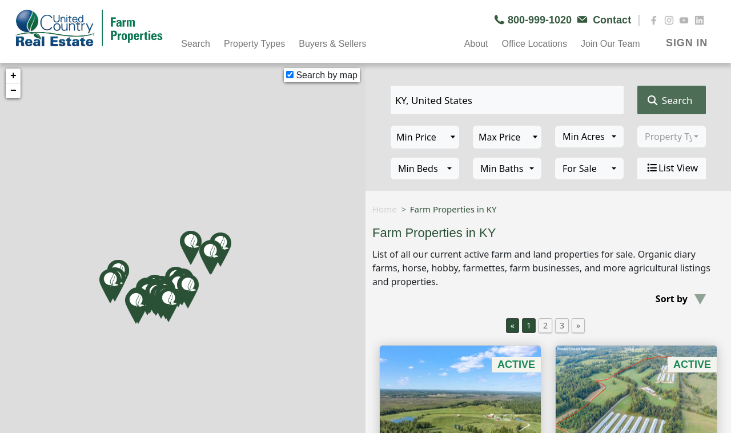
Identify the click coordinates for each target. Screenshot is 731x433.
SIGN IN (687, 43)
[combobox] (589, 136)
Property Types (254, 44)
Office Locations (534, 44)
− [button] (13, 91)
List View (671, 168)
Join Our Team (610, 44)
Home (384, 209)
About (476, 44)
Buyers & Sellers (332, 44)
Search (195, 44)
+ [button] (13, 76)
